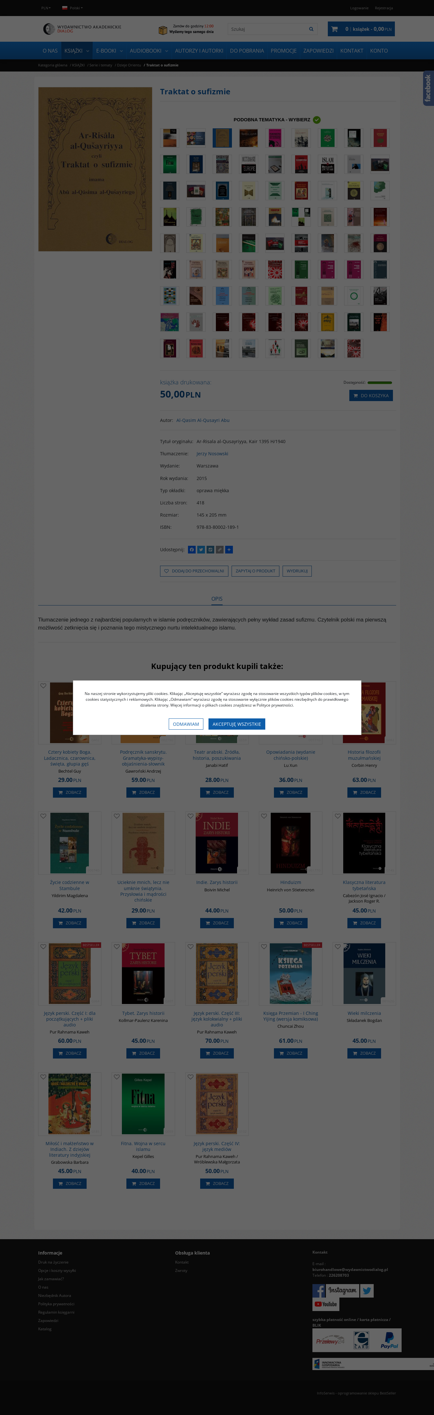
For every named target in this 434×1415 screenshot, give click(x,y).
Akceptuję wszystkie (237, 724)
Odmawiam (186, 724)
